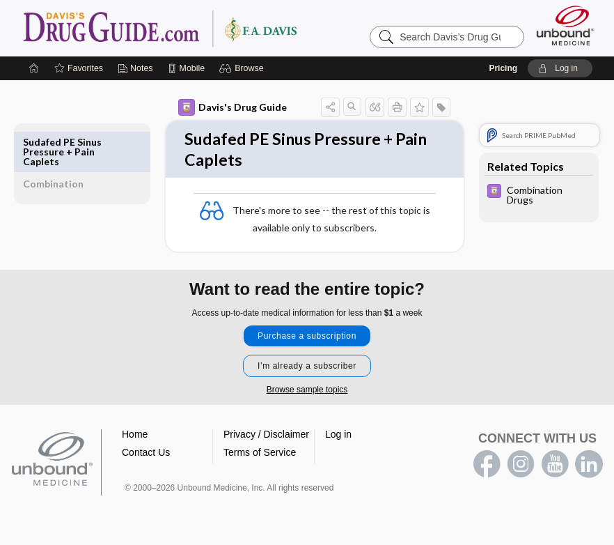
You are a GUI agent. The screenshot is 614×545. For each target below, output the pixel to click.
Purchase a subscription (307, 340)
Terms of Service (259, 456)
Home (135, 438)
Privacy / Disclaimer (266, 438)
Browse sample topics (307, 394)
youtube (555, 468)
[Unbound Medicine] (565, 25)
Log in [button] (338, 438)
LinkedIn (589, 468)
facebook (487, 468)
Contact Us (146, 456)
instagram (521, 468)
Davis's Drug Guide (200, 107)
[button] (243, 68)
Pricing (503, 68)
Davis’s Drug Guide (196, 28)
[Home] (34, 68)
